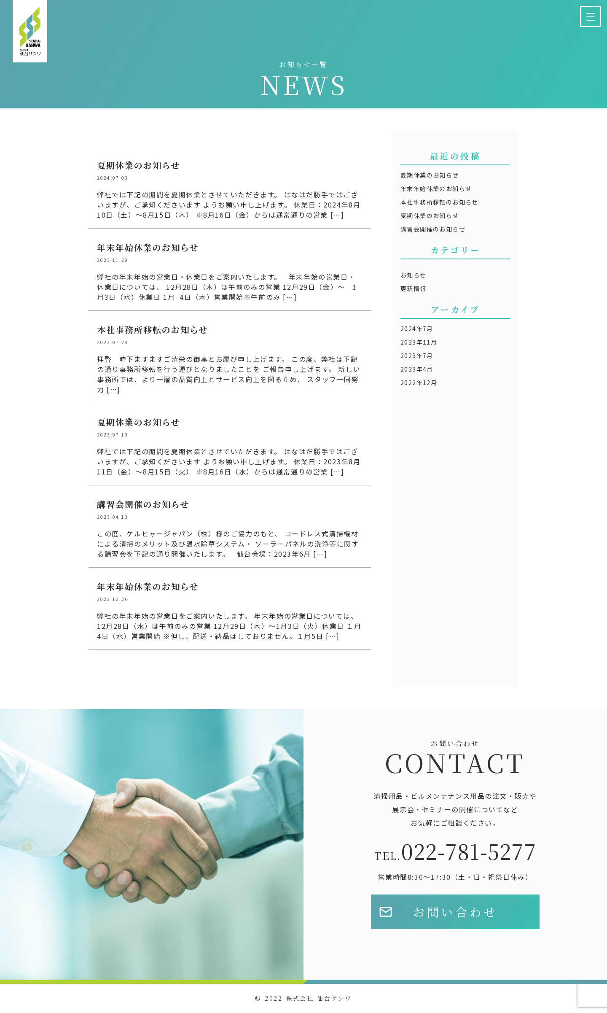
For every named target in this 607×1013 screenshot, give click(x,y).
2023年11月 (418, 342)
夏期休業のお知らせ (429, 175)
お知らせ (413, 275)
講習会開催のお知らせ (432, 229)
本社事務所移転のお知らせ (439, 202)
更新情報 (413, 288)
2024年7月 (416, 328)
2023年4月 (416, 369)
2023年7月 (416, 355)
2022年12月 (418, 382)
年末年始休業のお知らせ (436, 188)
